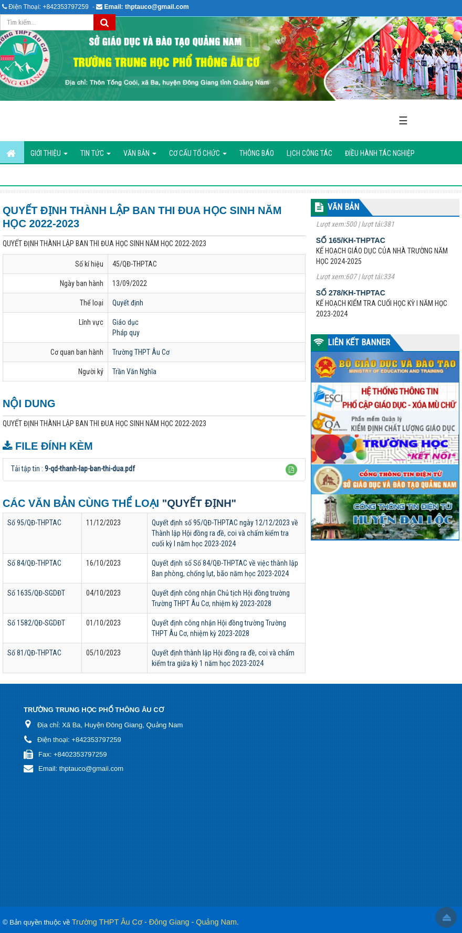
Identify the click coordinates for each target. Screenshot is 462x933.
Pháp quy (126, 332)
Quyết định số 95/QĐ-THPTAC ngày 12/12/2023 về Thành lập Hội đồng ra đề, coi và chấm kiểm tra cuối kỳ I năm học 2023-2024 (225, 533)
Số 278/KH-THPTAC (350, 297)
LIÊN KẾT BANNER (359, 342)
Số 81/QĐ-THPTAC (34, 653)
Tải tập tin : (73, 468)
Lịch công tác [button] (309, 153)
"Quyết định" (199, 503)
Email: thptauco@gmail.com (146, 6)
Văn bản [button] (139, 156)
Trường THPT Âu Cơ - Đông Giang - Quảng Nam (154, 922)
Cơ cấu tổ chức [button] (198, 156)
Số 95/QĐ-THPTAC (34, 522)
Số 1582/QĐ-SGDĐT (36, 623)
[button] (291, 469)
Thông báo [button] (256, 153)
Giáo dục (125, 322)
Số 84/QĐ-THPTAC (34, 563)
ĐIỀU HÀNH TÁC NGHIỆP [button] (380, 153)
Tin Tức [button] (95, 156)
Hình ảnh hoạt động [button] (38, 175)
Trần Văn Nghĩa (134, 371)
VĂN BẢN (343, 207)
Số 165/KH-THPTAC (350, 244)
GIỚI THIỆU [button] (49, 156)
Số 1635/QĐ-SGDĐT (36, 593)
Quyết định (127, 303)
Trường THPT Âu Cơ (141, 352)
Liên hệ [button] (94, 175)
